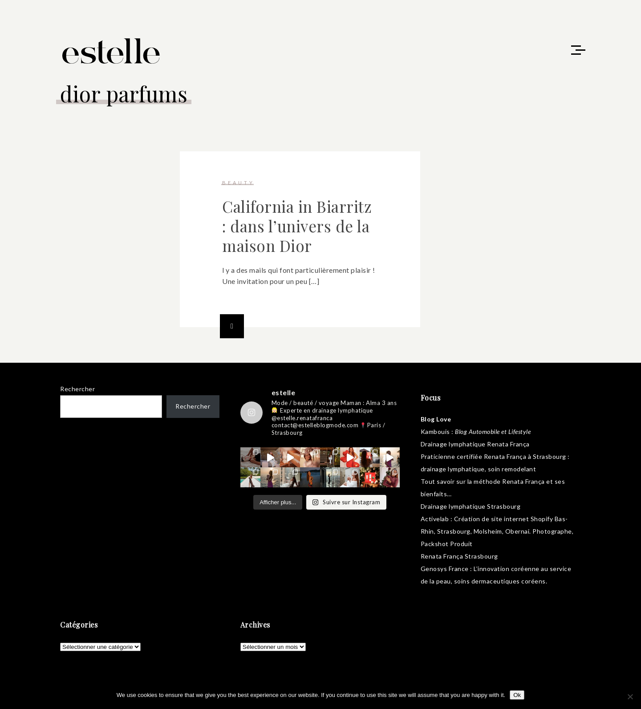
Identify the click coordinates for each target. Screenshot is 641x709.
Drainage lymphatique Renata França (475, 444)
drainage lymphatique (453, 469)
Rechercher (77, 389)
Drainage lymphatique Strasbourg (471, 506)
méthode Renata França (509, 481)
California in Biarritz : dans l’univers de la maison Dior (297, 226)
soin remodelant (512, 469)
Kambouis (435, 431)
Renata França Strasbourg (459, 556)
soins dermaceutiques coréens (500, 581)
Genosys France (445, 568)
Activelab (435, 519)
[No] (629, 696)
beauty (238, 183)
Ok (517, 695)
